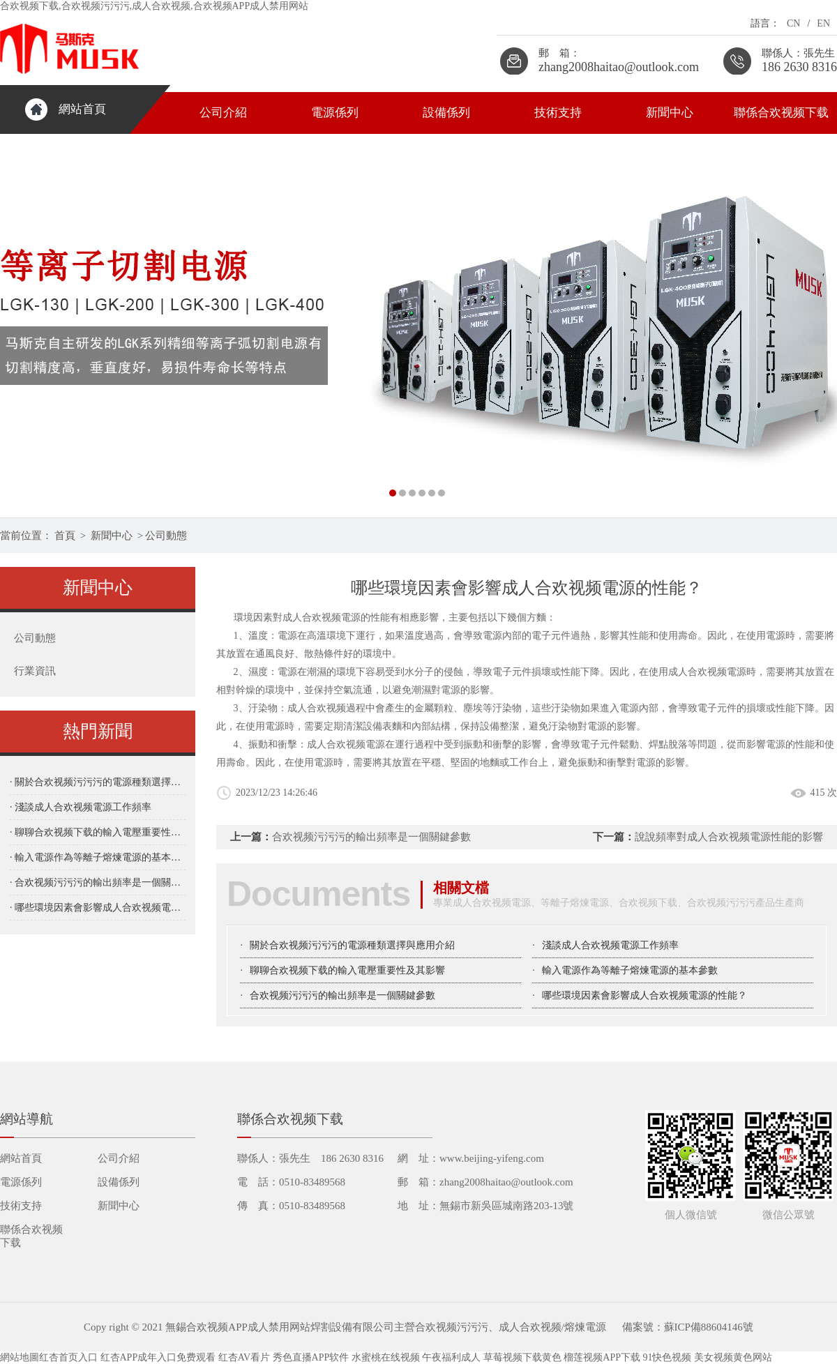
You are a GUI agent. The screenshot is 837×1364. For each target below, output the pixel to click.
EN (823, 23)
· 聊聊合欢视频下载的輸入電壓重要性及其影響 (98, 832)
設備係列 (446, 112)
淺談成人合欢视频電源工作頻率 (610, 945)
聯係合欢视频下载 (781, 112)
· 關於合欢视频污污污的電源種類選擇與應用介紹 (98, 782)
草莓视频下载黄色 (522, 1357)
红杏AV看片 (244, 1357)
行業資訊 (35, 670)
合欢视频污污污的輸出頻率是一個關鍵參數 (371, 836)
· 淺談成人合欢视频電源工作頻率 (80, 807)
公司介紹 (223, 112)
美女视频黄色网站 (733, 1357)
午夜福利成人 (451, 1357)
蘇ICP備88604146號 (708, 1327)
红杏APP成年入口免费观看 (158, 1357)
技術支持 (558, 112)
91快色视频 (666, 1357)
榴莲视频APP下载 (602, 1357)
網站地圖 (19, 1357)
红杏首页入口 (68, 1357)
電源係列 (335, 112)
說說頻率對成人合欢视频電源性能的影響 (729, 836)
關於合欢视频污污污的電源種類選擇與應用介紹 (352, 945)
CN (793, 23)
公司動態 (166, 535)
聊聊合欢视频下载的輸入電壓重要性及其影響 (347, 970)
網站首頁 (82, 109)
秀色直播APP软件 (311, 1357)
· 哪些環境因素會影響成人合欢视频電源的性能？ (98, 907)
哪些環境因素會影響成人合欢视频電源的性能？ (644, 995)
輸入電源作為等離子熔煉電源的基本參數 (630, 970)
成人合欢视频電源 (707, 672)
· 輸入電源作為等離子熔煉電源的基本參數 (98, 857)
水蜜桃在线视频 (386, 1357)
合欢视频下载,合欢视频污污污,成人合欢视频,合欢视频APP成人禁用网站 (154, 6)
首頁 (64, 535)
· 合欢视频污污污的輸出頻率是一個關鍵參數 (98, 882)
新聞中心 (669, 112)
